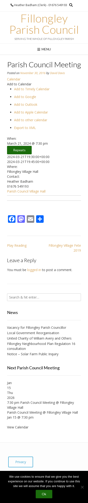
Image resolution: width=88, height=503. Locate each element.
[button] (19, 84)
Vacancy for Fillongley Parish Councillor (36, 327)
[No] (82, 487)
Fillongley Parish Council (44, 24)
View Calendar (17, 427)
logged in (34, 270)
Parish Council (17, 191)
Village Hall (37, 191)
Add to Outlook (25, 104)
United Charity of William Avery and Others (39, 338)
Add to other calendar (30, 120)
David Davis (57, 73)
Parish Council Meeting (24, 412)
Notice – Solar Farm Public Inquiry (32, 354)
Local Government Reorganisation (33, 333)
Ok (44, 494)
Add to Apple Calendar (31, 112)
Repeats (19, 150)
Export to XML (25, 127)
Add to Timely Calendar (32, 89)
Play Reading (17, 245)
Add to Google (25, 97)
